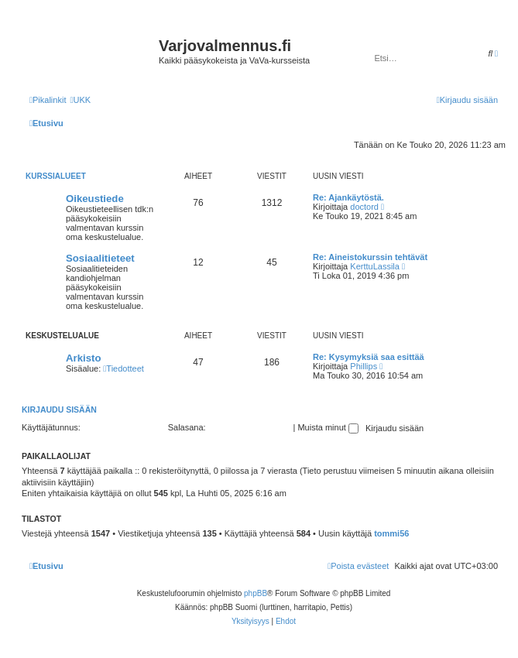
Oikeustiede (95, 198)
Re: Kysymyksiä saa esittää (368, 357)
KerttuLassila (375, 266)
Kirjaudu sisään (59, 409)
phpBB (255, 593)
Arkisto (83, 358)
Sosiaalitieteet (100, 258)
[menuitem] (80, 100)
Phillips (363, 366)
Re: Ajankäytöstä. (348, 197)
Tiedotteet (123, 368)
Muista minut (327, 427)
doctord (364, 206)
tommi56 (391, 533)
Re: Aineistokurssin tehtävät (370, 257)
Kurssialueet (56, 176)
